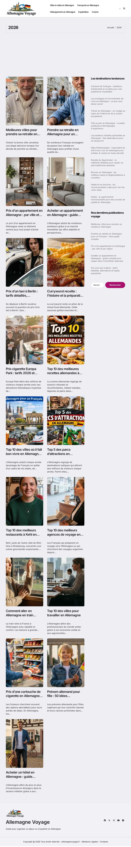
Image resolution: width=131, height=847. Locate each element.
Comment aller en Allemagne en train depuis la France (20, 616)
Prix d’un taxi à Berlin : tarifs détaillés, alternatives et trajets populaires (22, 297)
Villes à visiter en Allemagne (62, 5)
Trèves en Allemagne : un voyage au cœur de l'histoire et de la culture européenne (108, 113)
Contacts (104, 842)
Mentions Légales (90, 842)
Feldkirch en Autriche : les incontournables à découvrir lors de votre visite (107, 187)
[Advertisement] (66, 55)
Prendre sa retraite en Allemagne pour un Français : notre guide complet (106, 236)
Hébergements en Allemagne (62, 12)
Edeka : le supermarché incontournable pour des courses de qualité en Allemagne (108, 199)
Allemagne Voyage (28, 823)
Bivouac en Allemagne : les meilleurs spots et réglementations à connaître (108, 175)
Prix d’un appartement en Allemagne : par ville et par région (23, 215)
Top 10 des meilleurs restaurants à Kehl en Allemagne (22, 535)
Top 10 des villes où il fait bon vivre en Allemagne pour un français (24, 454)
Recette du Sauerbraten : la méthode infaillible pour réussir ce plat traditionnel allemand (107, 163)
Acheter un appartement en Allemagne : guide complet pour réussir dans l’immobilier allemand (107, 258)
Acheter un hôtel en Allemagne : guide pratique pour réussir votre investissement (21, 779)
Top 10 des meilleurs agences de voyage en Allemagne (64, 535)
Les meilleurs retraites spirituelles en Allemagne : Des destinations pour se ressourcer (108, 138)
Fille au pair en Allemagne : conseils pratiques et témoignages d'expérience (108, 126)
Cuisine (95, 12)
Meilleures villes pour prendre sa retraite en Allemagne (22, 134)
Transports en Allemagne (88, 5)
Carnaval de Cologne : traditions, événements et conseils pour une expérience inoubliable (106, 89)
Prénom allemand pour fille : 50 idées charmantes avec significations (64, 698)
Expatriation (83, 12)
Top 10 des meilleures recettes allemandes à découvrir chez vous (63, 373)
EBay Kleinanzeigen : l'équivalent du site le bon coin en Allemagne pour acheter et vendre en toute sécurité (108, 150)
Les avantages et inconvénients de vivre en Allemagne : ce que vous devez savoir (107, 101)
